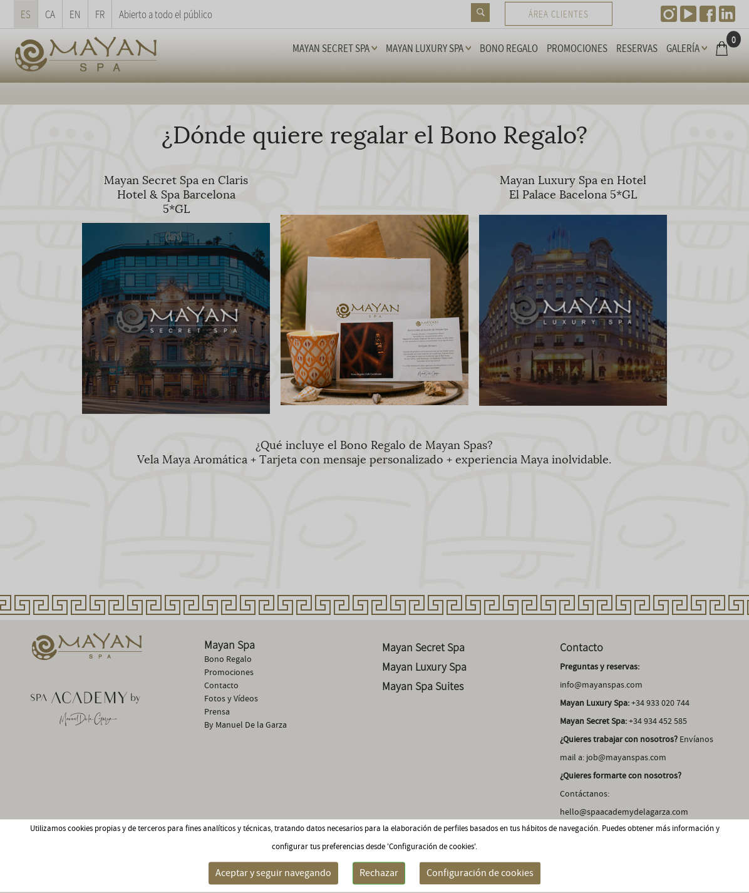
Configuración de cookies (480, 873)
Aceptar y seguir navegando (273, 873)
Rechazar (378, 873)
